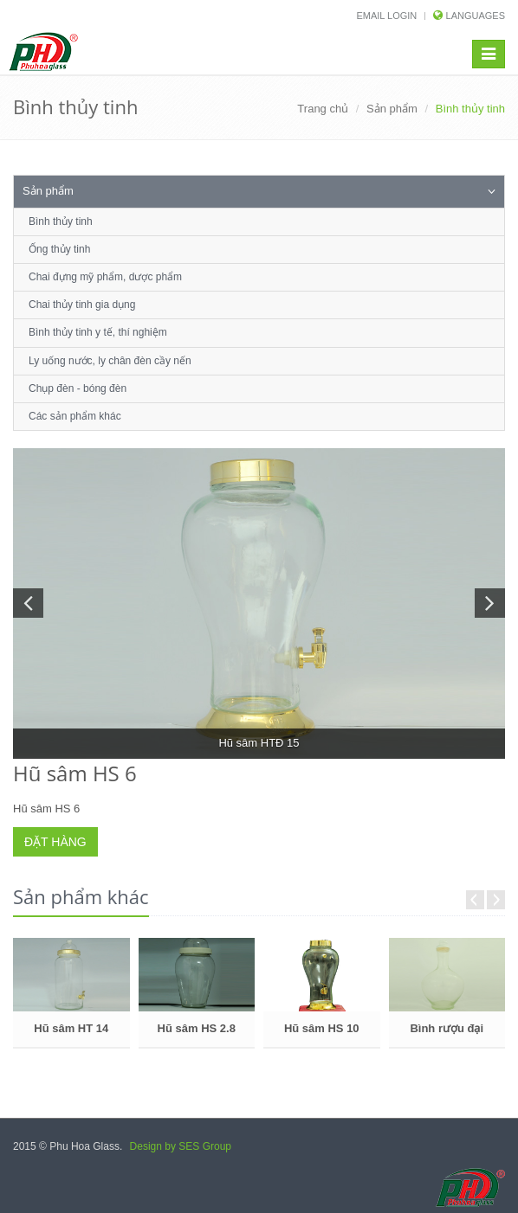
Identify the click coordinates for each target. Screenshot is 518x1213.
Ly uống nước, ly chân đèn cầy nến (110, 361)
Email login (386, 15)
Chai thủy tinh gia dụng (82, 304)
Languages (475, 15)
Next (496, 899)
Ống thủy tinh (59, 249)
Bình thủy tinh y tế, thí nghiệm (98, 332)
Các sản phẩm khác (75, 416)
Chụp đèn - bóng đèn (77, 388)
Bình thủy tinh (61, 221)
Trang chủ (322, 108)
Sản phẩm (392, 108)
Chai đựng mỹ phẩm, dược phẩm (105, 277)
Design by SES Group (180, 1146)
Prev (475, 899)
